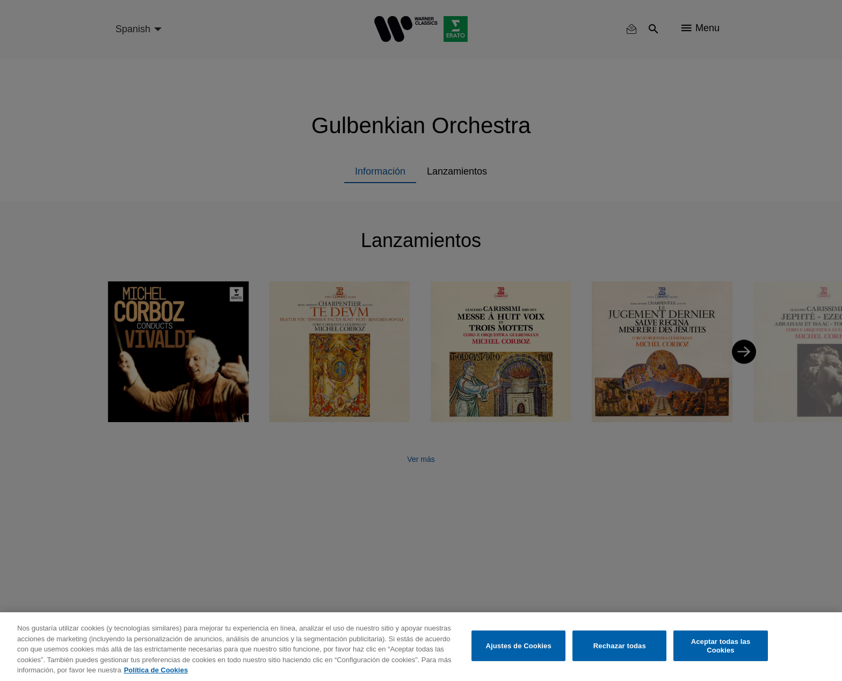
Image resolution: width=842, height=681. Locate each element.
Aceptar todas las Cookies (721, 645)
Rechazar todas (619, 646)
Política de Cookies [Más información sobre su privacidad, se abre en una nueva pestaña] (156, 670)
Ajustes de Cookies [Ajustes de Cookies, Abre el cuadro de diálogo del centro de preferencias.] (518, 646)
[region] (421, 646)
